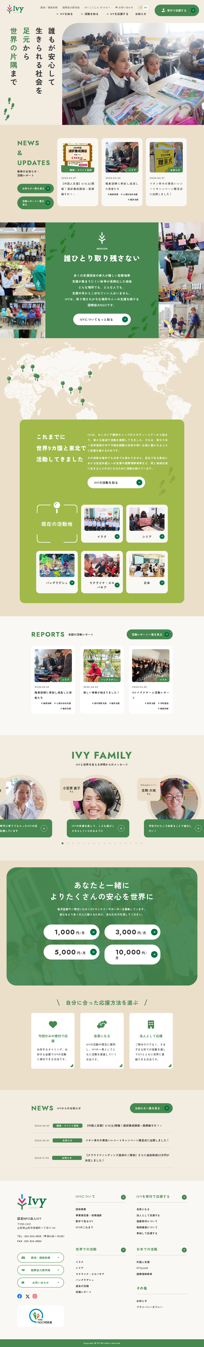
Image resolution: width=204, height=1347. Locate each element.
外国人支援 (143, 1262)
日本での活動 (147, 1249)
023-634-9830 (33, 1236)
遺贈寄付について (147, 1221)
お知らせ (140, 14)
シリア (80, 1268)
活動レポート (83, 1292)
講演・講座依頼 (49, 7)
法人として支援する (148, 1215)
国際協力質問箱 (71, 7)
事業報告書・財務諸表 (89, 1215)
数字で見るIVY (84, 1221)
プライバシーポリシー (150, 1307)
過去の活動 (82, 1286)
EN (145, 7)
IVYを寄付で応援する (153, 1196)
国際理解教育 (144, 1274)
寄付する (177, 10)
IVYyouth (142, 1268)
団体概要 (81, 1209)
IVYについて (85, 1196)
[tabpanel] (102, 806)
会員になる (143, 1209)
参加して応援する (147, 1233)
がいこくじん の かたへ (98, 7)
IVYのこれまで (84, 1227)
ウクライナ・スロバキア (90, 1274)
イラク (80, 1262)
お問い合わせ (126, 7)
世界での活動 (86, 1249)
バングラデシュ (85, 1280)
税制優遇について (147, 1227)
